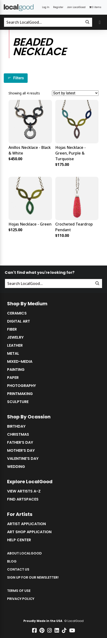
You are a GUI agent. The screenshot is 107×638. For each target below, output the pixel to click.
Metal (13, 353)
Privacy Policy (20, 599)
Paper (13, 378)
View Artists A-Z (24, 491)
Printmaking (20, 394)
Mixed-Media (19, 361)
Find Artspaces (23, 499)
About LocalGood (24, 553)
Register (58, 7)
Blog (12, 561)
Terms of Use (18, 591)
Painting (16, 370)
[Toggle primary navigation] (99, 22)
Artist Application (26, 524)
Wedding (16, 467)
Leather (15, 345)
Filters (16, 78)
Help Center (19, 540)
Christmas (18, 434)
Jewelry (15, 337)
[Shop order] (75, 93)
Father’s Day (20, 442)
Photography (21, 386)
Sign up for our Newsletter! (33, 577)
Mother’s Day (21, 450)
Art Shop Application (29, 532)
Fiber (12, 329)
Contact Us (18, 569)
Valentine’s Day (23, 459)
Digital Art (18, 321)
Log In (45, 7)
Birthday (16, 426)
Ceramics (17, 313)
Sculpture (18, 402)
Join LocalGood (76, 7)
